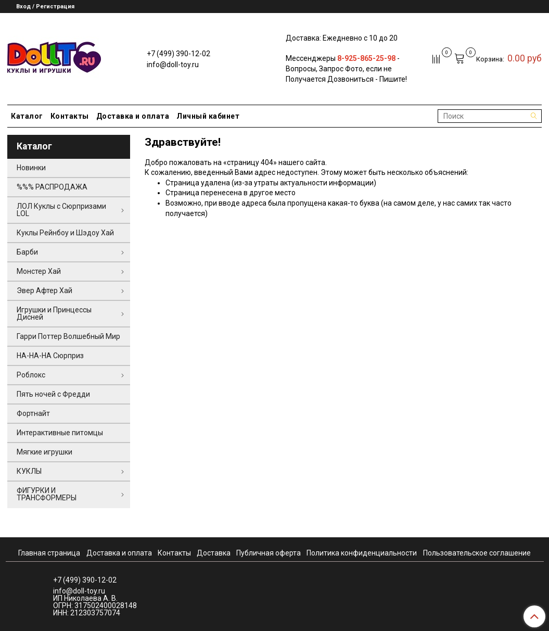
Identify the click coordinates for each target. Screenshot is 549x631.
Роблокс (31, 375)
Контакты (69, 116)
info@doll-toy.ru (173, 64)
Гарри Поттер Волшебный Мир (68, 336)
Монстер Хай (39, 271)
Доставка (214, 553)
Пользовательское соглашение (477, 553)
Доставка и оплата (133, 116)
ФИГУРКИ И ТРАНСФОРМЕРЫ (46, 494)
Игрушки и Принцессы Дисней (54, 313)
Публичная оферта (268, 553)
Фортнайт (33, 413)
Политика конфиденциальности (362, 553)
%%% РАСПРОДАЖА (52, 187)
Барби (27, 252)
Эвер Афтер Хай (44, 290)
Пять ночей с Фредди (53, 394)
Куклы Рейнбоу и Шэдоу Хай (65, 233)
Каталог (27, 116)
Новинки (31, 167)
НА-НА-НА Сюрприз (50, 355)
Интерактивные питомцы (60, 432)
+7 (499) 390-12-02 (178, 53)
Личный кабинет (207, 116)
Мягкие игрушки (44, 452)
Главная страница (49, 553)
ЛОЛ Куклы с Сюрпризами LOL (61, 210)
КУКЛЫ (29, 471)
